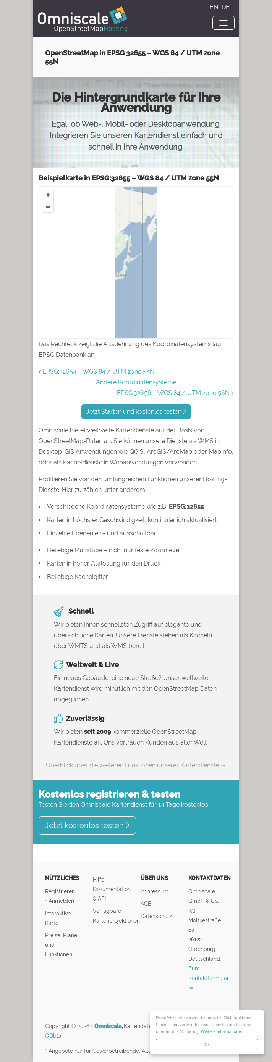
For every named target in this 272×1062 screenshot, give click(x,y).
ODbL (52, 1036)
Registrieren (60, 891)
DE (226, 7)
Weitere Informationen (222, 1031)
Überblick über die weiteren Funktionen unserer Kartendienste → (136, 765)
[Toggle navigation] (223, 23)
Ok (207, 1044)
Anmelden (61, 901)
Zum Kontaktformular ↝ (208, 978)
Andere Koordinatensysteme (136, 382)
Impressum (154, 891)
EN (215, 7)
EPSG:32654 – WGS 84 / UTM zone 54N (98, 371)
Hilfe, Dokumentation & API (112, 889)
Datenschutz (156, 916)
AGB (146, 903)
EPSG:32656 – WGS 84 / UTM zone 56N (173, 392)
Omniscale (107, 1026)
